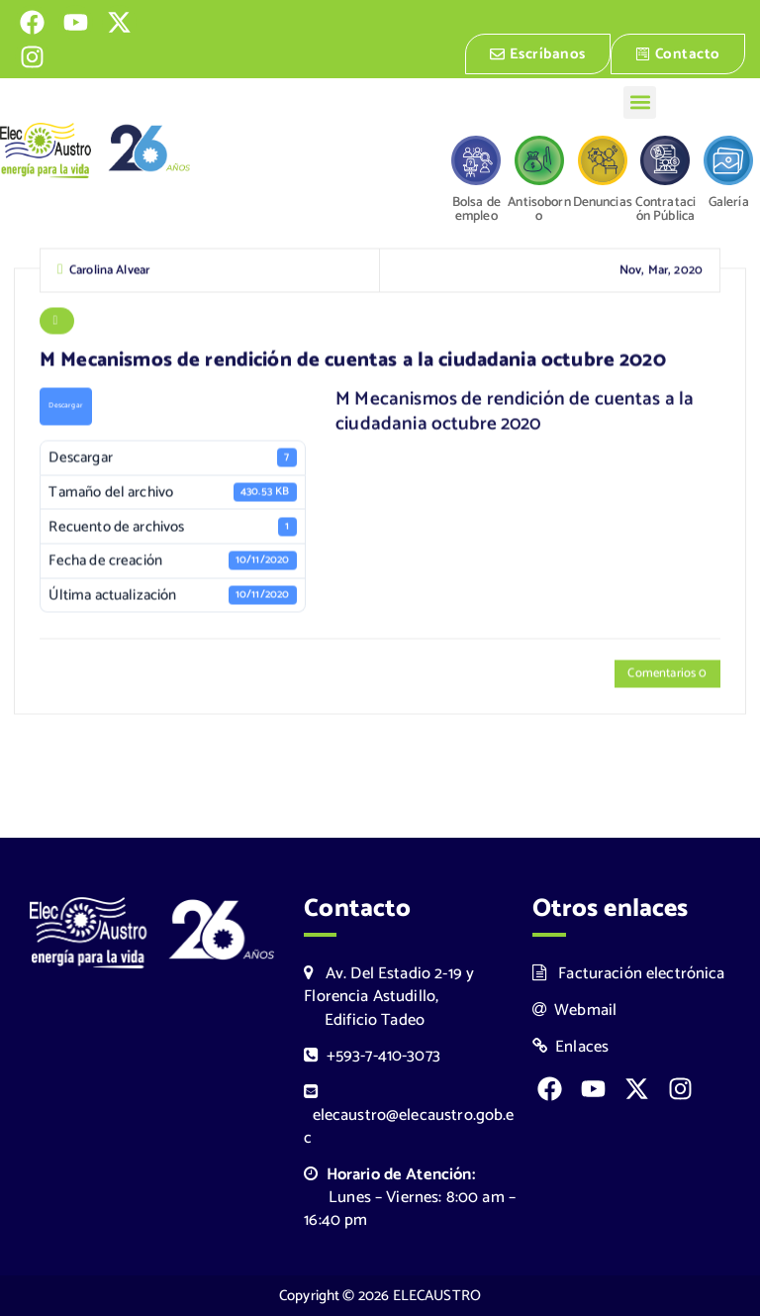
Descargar (65, 408)
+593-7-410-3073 (372, 1056)
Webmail (575, 1010)
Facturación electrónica (628, 974)
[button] (639, 102)
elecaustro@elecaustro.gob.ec (409, 1117)
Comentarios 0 (667, 675)
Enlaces (571, 1047)
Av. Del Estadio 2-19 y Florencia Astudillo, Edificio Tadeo (389, 997)
